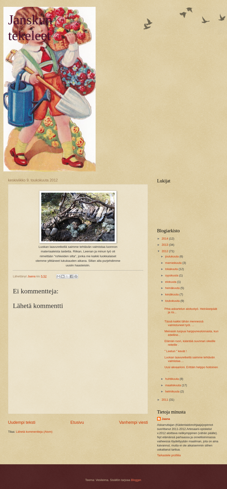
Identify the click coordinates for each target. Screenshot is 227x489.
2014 (165, 238)
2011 (165, 399)
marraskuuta (173, 263)
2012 (165, 251)
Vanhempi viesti (133, 422)
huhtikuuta (172, 379)
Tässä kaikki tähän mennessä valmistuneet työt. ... (183, 323)
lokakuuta (172, 269)
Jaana (166, 419)
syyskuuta (172, 275)
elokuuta (171, 282)
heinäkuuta (172, 288)
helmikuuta (172, 391)
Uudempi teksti (21, 422)
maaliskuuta (173, 385)
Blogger (136, 480)
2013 (165, 244)
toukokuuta (172, 301)
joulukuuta (172, 256)
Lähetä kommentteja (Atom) (34, 431)
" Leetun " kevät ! (175, 351)
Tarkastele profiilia (169, 455)
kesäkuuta (172, 294)
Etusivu (77, 422)
